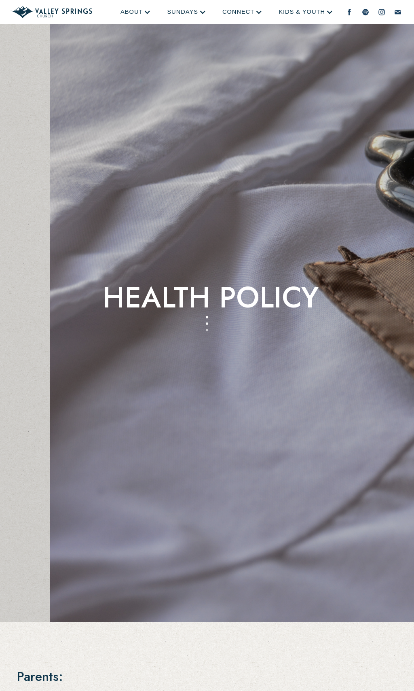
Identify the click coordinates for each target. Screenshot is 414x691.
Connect (238, 11)
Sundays (182, 11)
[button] (135, 12)
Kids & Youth (302, 11)
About (131, 11)
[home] (51, 12)
